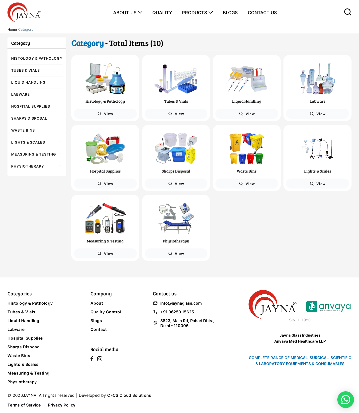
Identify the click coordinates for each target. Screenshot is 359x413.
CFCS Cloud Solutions (129, 395)
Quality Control (105, 311)
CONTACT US (262, 12)
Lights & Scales (28, 142)
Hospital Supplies (30, 106)
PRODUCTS (194, 12)
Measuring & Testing (33, 154)
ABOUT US (125, 12)
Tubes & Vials (25, 70)
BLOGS (230, 12)
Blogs (96, 320)
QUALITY (162, 12)
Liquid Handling (28, 82)
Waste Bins (23, 130)
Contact (98, 329)
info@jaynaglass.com (177, 303)
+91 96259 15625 (173, 311)
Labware (20, 94)
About (96, 303)
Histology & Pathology (37, 58)
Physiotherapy (27, 166)
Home (12, 29)
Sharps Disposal (29, 118)
